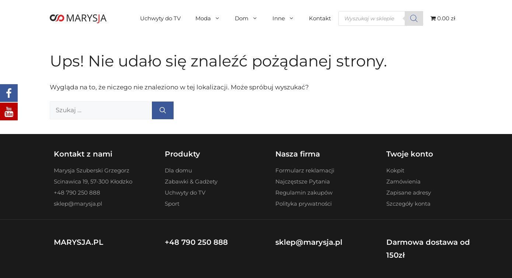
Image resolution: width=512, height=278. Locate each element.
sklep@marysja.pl (308, 242)
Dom (250, 18)
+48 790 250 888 (196, 242)
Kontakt (320, 18)
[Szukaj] (414, 18)
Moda (211, 18)
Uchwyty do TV (160, 18)
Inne (287, 18)
